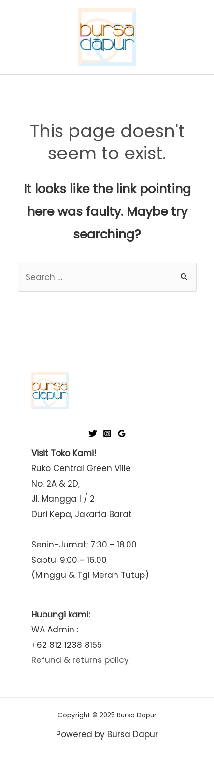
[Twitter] (92, 433)
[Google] (121, 433)
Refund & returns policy (80, 660)
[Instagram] (107, 433)
